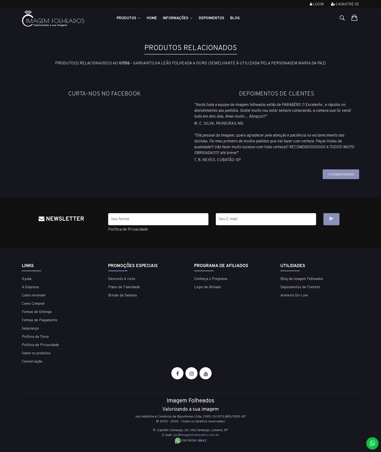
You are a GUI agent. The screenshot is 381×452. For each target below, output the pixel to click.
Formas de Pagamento (39, 320)
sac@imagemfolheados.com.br (196, 435)
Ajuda (26, 279)
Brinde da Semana (122, 295)
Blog (235, 18)
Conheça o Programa (210, 279)
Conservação (32, 361)
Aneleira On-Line (294, 295)
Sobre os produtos (36, 353)
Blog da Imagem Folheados (301, 279)
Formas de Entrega (37, 312)
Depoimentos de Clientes (300, 287)
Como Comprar (33, 304)
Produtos (129, 18)
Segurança (30, 328)
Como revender (34, 295)
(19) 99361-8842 (191, 441)
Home (152, 18)
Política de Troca (35, 337)
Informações (178, 18)
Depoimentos (211, 18)
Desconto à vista (121, 279)
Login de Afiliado (207, 287)
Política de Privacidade (128, 229)
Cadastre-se (345, 4)
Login (317, 4)
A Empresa (30, 287)
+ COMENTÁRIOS (341, 175)
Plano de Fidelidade (124, 287)
